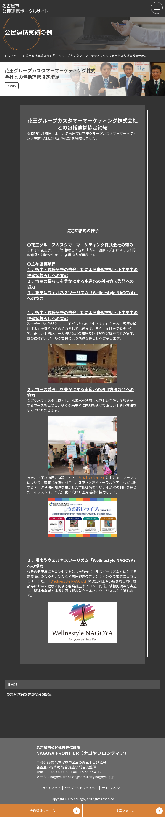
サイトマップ (51, 788)
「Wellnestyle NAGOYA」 (67, 581)
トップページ (13, 56)
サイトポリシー (112, 788)
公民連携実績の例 (37, 56)
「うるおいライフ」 (90, 477)
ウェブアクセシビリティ (81, 788)
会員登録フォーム (41, 810)
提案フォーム (124, 810)
